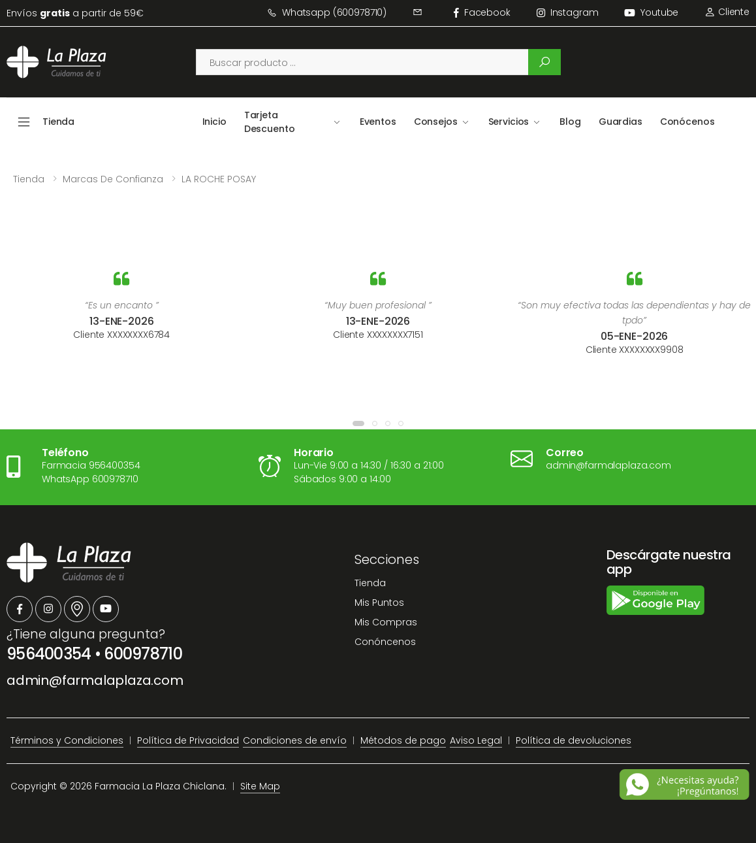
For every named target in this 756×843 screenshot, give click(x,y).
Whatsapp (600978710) (326, 12)
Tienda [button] (58, 121)
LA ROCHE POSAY (218, 179)
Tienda (28, 179)
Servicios (508, 121)
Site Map (260, 786)
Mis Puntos (379, 602)
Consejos (436, 121)
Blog (569, 121)
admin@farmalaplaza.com (95, 680)
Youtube (651, 12)
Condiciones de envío (295, 740)
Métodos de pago (403, 740)
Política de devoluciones (573, 740)
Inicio (214, 121)
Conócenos (687, 121)
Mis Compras (385, 622)
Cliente (726, 11)
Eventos (378, 121)
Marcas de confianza (113, 179)
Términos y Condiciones (66, 740)
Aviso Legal (476, 740)
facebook (482, 12)
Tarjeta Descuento (269, 121)
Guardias (620, 121)
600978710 (143, 654)
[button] (358, 423)
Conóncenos (385, 641)
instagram (568, 12)
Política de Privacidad (188, 740)
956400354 (49, 654)
